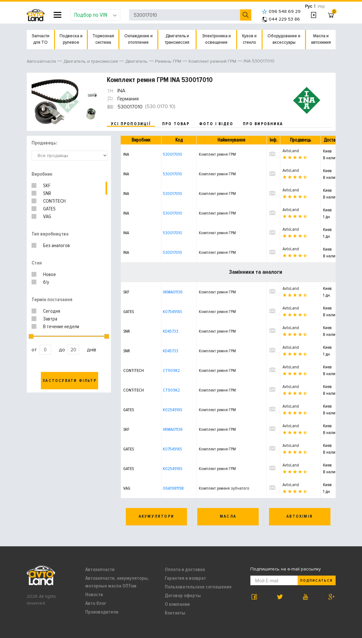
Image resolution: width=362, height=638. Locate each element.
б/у (46, 282)
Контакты (175, 613)
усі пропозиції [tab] (131, 123)
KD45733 (170, 331)
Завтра (50, 319)
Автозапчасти (100, 569)
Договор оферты (183, 595)
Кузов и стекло (249, 39)
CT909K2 (171, 370)
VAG (47, 216)
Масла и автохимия (321, 39)
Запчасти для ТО (40, 39)
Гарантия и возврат (185, 578)
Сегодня (51, 311)
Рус (308, 6)
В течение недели (61, 326)
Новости (94, 594)
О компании (177, 604)
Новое (49, 274)
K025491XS (172, 409)
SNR (47, 193)
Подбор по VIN (95, 14)
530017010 (172, 154)
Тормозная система (103, 39)
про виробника (263, 123)
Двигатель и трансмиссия (177, 39)
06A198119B (173, 488)
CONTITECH (54, 201)
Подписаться (316, 580)
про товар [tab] (176, 123)
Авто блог (95, 603)
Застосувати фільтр (69, 380)
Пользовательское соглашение (198, 587)
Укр (321, 6)
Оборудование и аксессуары (283, 39)
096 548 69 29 (281, 11)
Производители (101, 612)
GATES (49, 209)
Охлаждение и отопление (138, 39)
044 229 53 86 (281, 19)
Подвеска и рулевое (71, 39)
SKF (47, 185)
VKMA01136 (173, 292)
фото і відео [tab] (216, 123)
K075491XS (172, 311)
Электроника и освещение (216, 39)
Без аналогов (56, 245)
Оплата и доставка (185, 569)
